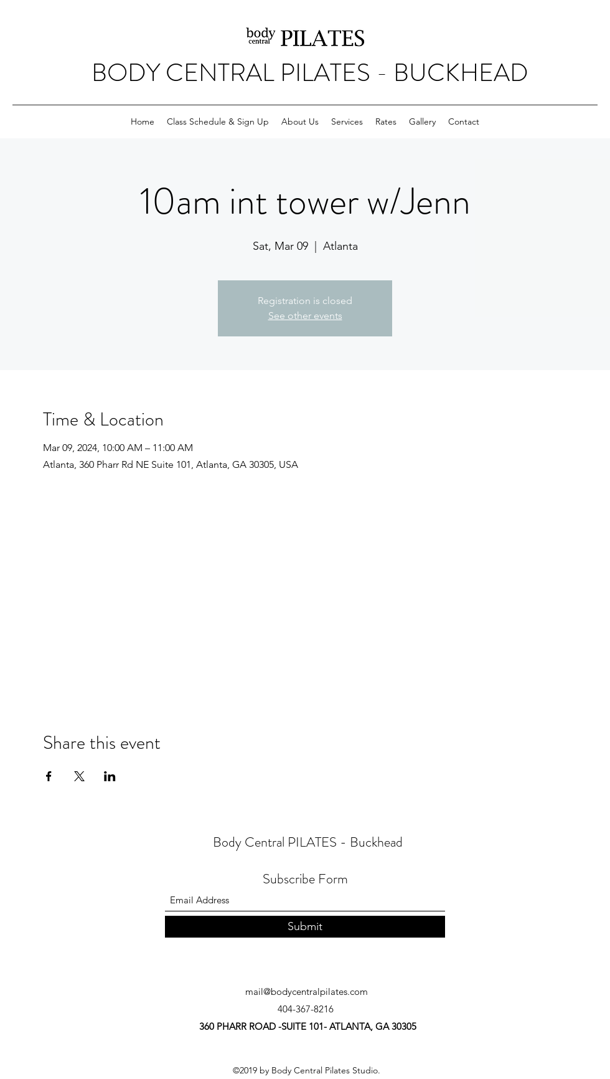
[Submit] (305, 927)
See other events (305, 315)
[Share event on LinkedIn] (110, 776)
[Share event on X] (79, 776)
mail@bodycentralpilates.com (306, 991)
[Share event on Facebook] (49, 776)
